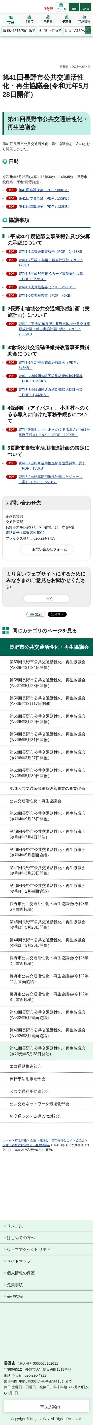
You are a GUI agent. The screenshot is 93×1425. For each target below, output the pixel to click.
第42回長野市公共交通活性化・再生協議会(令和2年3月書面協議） (48, 1033)
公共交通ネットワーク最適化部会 (39, 1104)
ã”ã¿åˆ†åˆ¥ (50, 30)
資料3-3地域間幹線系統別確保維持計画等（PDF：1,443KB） (51, 392)
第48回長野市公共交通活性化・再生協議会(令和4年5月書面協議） (48, 852)
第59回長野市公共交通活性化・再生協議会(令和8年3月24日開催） (48, 664)
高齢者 (48, 21)
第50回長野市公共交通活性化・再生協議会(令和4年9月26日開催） (48, 816)
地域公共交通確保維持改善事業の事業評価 (47, 788)
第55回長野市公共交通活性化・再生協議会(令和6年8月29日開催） (48, 719)
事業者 (66, 21)
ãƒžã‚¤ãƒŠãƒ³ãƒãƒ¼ (19, 30)
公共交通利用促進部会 (29, 1091)
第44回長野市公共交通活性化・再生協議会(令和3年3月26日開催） (48, 943)
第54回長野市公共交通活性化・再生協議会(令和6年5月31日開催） (48, 737)
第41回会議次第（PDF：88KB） (44, 190)
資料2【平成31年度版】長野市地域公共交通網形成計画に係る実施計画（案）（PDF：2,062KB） (54, 329)
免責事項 (15, 1285)
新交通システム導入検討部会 (35, 1116)
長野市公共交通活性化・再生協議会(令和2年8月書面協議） (49, 997)
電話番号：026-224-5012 (25, 533)
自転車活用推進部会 (27, 1079)
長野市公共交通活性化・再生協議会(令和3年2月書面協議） (49, 960)
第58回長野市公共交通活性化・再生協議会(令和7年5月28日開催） (48, 683)
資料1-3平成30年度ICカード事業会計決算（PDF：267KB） (51, 276)
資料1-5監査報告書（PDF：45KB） (46, 295)
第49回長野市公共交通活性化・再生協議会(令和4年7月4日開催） (48, 834)
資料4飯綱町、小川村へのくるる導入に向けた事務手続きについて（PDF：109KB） (54, 432)
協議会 (80, 1140)
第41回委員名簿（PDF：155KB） (45, 198)
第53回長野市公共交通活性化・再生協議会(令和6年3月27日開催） (48, 755)
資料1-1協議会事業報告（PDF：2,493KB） (52, 252)
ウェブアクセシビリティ (29, 1249)
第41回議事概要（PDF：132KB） (45, 207)
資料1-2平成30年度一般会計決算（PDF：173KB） (51, 262)
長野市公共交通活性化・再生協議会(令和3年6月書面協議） (49, 906)
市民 (10, 23)
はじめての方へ (21, 1238)
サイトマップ (19, 1261)
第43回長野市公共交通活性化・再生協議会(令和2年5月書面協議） (48, 1015)
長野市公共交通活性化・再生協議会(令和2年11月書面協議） (49, 979)
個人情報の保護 (21, 1273)
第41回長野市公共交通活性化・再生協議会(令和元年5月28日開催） (48, 1051)
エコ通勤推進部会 (25, 1066)
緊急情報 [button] (48, 8)
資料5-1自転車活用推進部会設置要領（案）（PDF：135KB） (52, 465)
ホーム (6, 1140)
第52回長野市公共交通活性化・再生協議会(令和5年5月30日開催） (48, 773)
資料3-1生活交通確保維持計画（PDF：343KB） (49, 365)
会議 (33, 1140)
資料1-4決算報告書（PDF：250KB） (47, 287)
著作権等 (15, 1296)
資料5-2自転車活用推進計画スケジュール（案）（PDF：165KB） (51, 479)
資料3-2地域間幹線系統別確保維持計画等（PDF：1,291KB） (51, 378)
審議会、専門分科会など (55, 1140)
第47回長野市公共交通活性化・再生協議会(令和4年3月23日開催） (48, 870)
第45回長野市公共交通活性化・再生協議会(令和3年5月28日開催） (48, 924)
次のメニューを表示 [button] (88, 30)
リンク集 (15, 1226)
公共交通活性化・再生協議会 (35, 801)
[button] (74, 7)
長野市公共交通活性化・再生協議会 (49, 647)
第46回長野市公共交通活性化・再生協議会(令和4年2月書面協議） (48, 888)
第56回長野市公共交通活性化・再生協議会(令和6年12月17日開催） (48, 701)
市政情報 (84, 21)
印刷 (38, 615)
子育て (29, 21)
